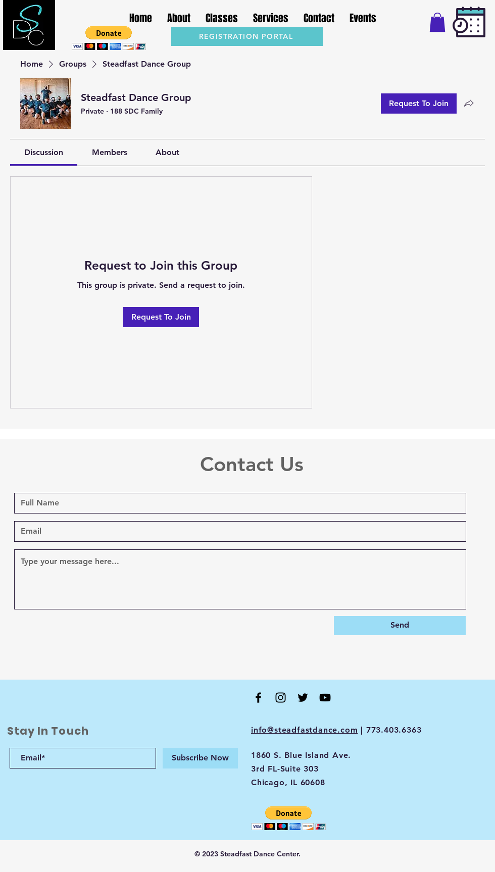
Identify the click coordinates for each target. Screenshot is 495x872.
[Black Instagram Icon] (280, 697)
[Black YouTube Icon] (325, 697)
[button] (109, 38)
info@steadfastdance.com (304, 730)
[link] (43, 152)
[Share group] (469, 103)
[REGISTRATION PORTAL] (247, 36)
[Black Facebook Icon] (258, 697)
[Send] (400, 625)
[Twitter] (303, 697)
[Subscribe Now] (200, 758)
